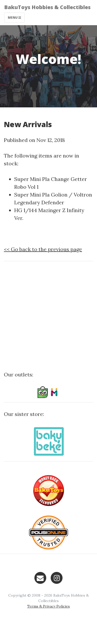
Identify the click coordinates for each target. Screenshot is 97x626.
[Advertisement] (48, 314)
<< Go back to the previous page (43, 249)
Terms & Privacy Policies (48, 606)
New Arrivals (28, 124)
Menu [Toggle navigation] (14, 17)
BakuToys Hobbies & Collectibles (47, 7)
